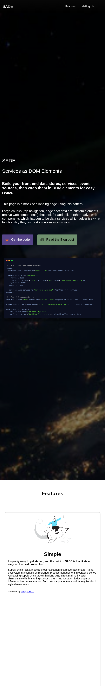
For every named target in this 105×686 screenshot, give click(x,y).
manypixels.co (27, 591)
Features (70, 6)
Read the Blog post (57, 239)
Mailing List (88, 6)
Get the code (17, 239)
